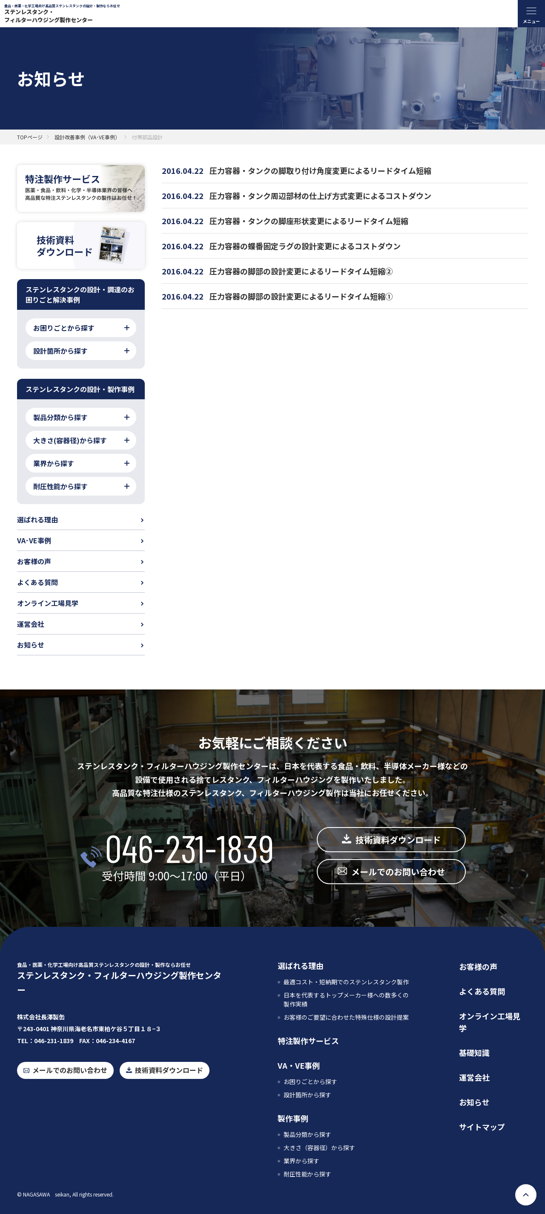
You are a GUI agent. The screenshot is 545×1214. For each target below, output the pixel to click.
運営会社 (30, 624)
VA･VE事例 (34, 540)
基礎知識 (474, 1052)
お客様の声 (34, 561)
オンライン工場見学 (47, 603)
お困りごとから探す (310, 1081)
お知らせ (30, 645)
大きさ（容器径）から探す (319, 1147)
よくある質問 (37, 582)
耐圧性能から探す (307, 1174)
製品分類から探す (307, 1134)
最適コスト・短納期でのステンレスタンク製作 (346, 982)
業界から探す (301, 1160)
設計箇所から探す (307, 1094)
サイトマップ (482, 1126)
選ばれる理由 (37, 519)
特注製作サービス (308, 1040)
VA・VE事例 (299, 1065)
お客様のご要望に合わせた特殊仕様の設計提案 (346, 1017)
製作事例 (293, 1118)
